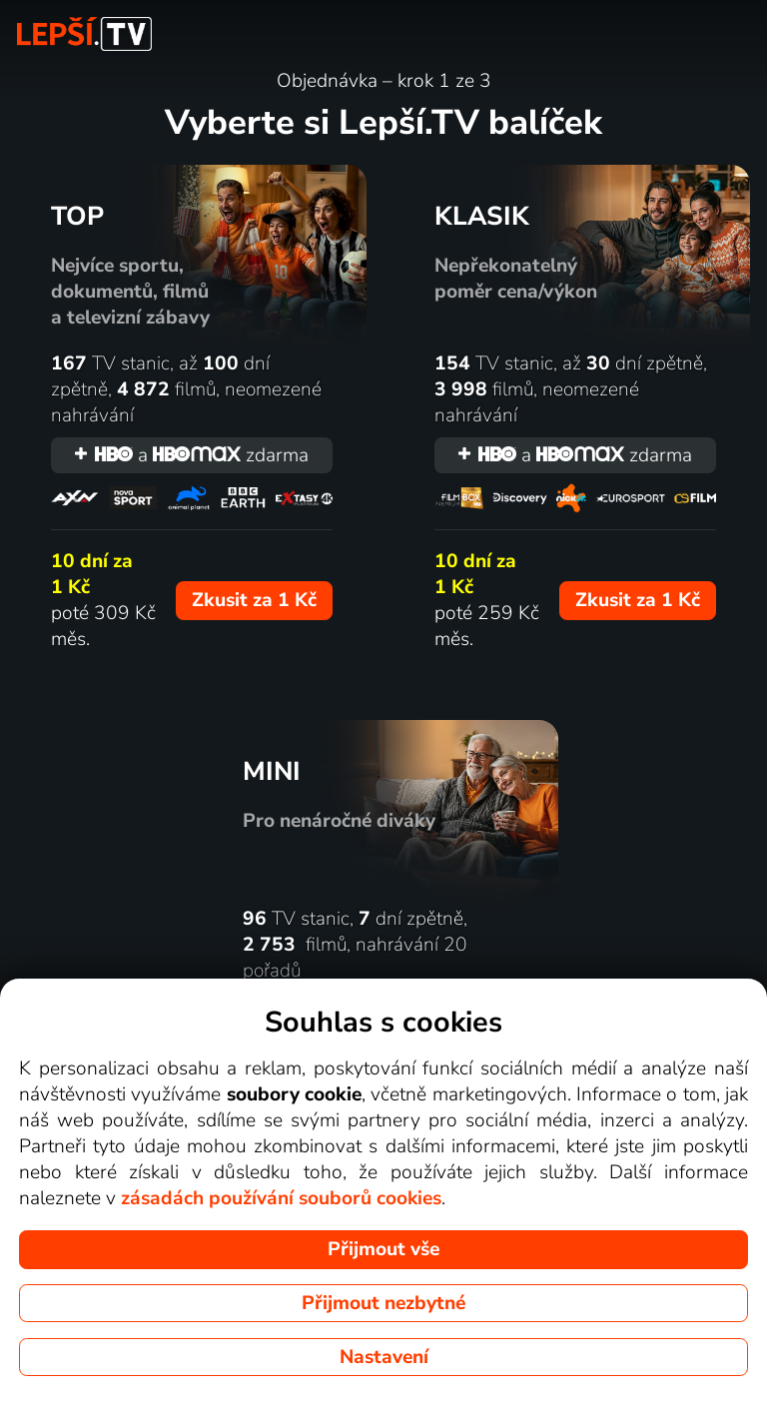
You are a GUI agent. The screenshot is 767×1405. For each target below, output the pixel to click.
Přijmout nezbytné (383, 1303)
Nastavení (384, 1357)
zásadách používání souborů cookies (281, 1198)
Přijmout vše (383, 1249)
